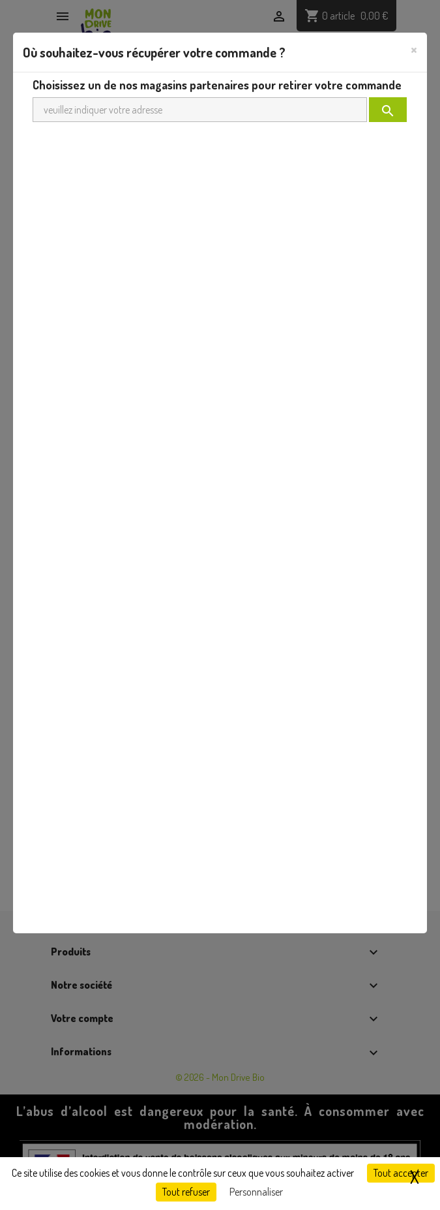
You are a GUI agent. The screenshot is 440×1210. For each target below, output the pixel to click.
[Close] (414, 49)
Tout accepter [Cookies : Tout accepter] (401, 1172)
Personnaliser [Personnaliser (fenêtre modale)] (256, 1191)
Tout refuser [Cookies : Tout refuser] (186, 1191)
